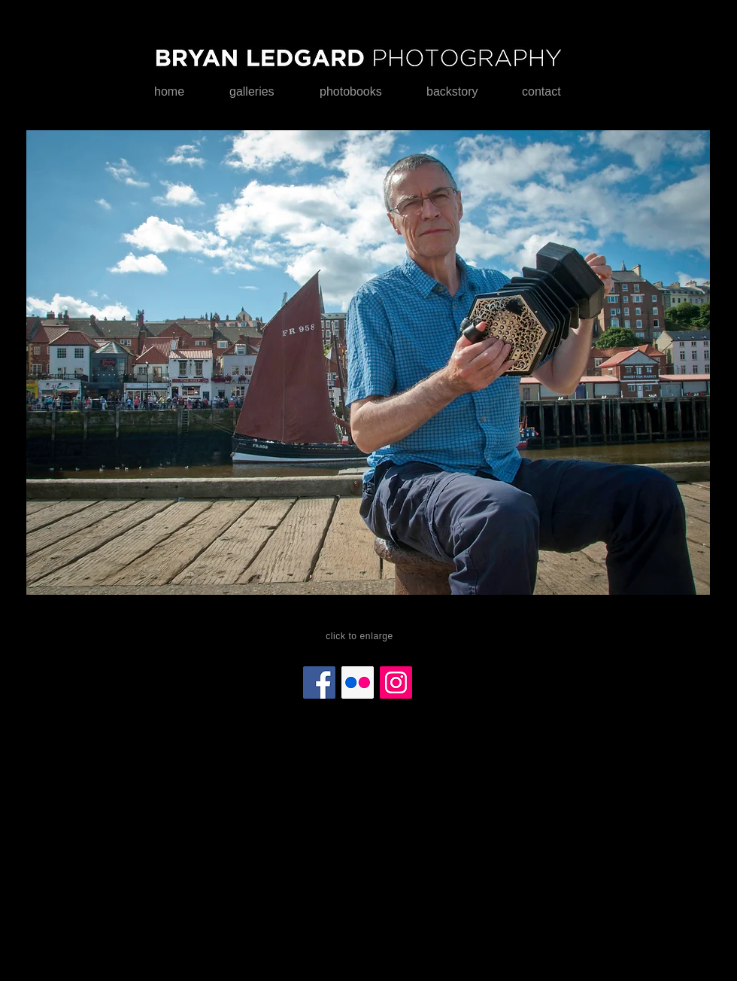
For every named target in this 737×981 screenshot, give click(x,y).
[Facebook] (319, 682)
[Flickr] (357, 682)
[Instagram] (396, 682)
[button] (368, 388)
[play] (622, 607)
